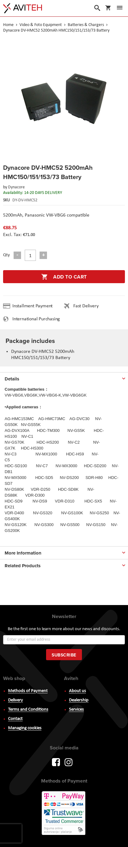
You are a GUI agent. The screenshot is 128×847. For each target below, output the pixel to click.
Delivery (15, 700)
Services (76, 709)
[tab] (64, 377)
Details (12, 378)
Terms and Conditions (28, 709)
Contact (15, 719)
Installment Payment (33, 306)
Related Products (23, 565)
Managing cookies (24, 728)
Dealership (78, 700)
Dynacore (16, 187)
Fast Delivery (85, 306)
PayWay (64, 813)
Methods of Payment (28, 691)
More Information (23, 553)
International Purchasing (37, 319)
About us (77, 691)
